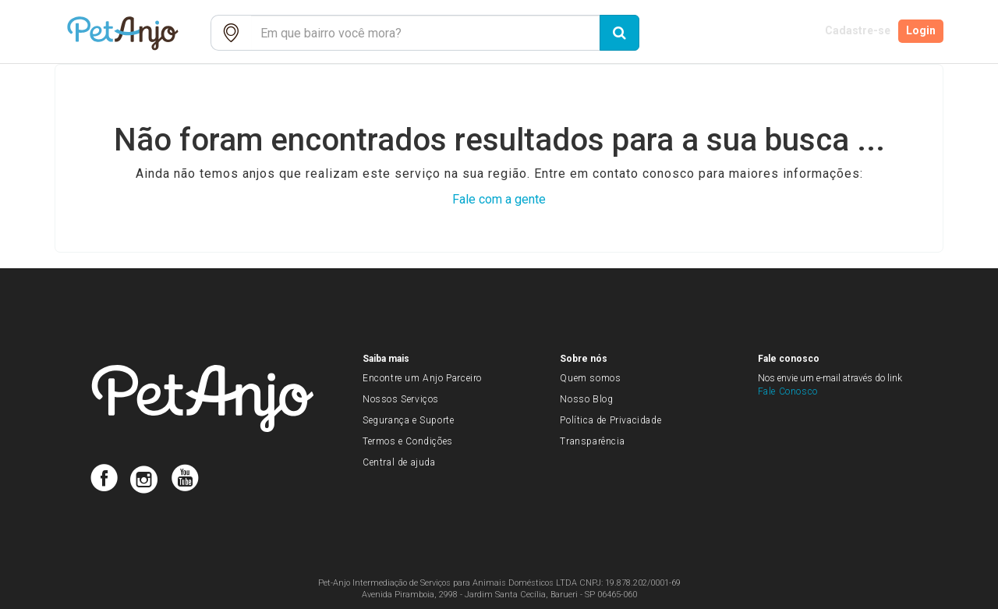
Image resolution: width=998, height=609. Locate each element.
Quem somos (590, 378)
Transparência (592, 441)
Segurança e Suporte (408, 420)
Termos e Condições (408, 441)
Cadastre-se (854, 33)
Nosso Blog (586, 399)
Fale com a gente (499, 199)
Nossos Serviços (401, 399)
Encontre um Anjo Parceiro (422, 378)
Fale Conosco (788, 391)
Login (922, 33)
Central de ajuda (399, 462)
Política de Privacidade (610, 420)
